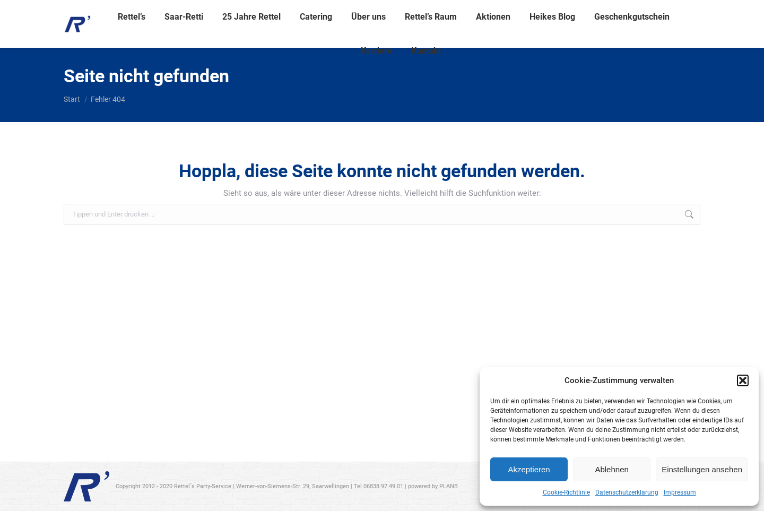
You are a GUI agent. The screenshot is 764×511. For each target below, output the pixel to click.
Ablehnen (611, 469)
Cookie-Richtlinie (566, 492)
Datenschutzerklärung (626, 492)
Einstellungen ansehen (702, 469)
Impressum (680, 492)
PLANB (448, 486)
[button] (742, 380)
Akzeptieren (529, 469)
